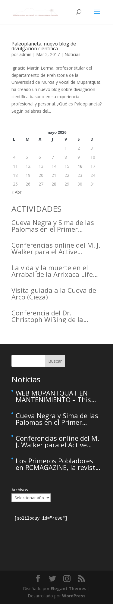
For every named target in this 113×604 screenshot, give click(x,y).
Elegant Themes (68, 588)
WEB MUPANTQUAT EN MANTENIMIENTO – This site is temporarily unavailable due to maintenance (53, 396)
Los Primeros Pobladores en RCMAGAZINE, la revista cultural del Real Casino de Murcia (57, 464)
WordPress (74, 596)
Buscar (55, 361)
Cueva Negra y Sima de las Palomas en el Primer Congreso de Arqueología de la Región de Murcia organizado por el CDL (55, 225)
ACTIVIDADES (36, 208)
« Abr (16, 192)
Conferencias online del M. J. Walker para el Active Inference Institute (55, 248)
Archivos (19, 490)
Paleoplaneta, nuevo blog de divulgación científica (43, 46)
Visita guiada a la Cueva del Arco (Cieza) (54, 293)
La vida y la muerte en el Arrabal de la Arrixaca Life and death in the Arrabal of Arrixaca (54, 270)
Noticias (72, 54)
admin (25, 54)
